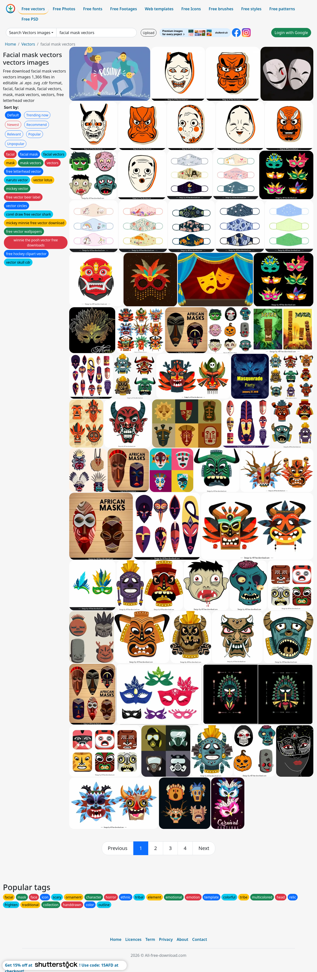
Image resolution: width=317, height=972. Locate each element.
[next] (203, 848)
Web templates (159, 9)
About (182, 939)
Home (10, 44)
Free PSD (30, 19)
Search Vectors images (29, 32)
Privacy (166, 939)
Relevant (14, 134)
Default (13, 115)
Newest (13, 124)
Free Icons (191, 9)
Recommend (36, 124)
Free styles (251, 9)
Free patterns (282, 9)
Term (150, 939)
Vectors (28, 44)
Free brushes (221, 9)
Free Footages (123, 9)
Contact (199, 939)
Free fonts (92, 9)
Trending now (37, 115)
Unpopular (15, 143)
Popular (34, 134)
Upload (148, 32)
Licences (133, 939)
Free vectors (33, 9)
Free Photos (64, 9)
